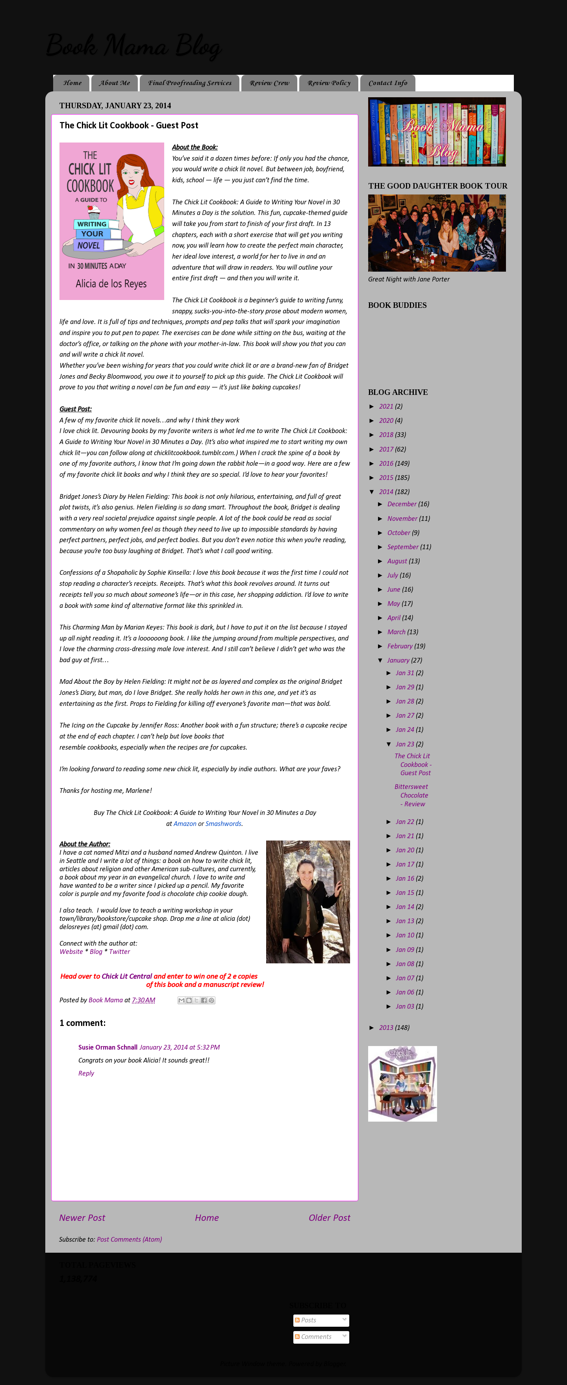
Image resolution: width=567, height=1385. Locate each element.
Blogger (334, 1364)
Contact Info (387, 83)
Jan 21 (406, 836)
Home (72, 83)
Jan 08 (406, 964)
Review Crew (269, 83)
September (403, 547)
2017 (387, 450)
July (393, 576)
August (398, 561)
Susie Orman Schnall (107, 1048)
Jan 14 (406, 907)
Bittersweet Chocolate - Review (411, 795)
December (402, 504)
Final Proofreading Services (189, 83)
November (403, 519)
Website (71, 952)
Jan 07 (406, 978)
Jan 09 (406, 950)
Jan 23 (406, 744)
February (400, 646)
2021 (387, 407)
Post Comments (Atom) (129, 1240)
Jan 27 (406, 716)
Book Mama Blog (133, 44)
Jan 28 (406, 701)
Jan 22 (406, 822)
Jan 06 (406, 992)
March (397, 632)
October (399, 533)
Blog (96, 952)
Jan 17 (406, 864)
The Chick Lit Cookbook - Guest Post (413, 765)
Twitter (119, 952)
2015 (387, 478)
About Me (114, 83)
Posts (305, 1320)
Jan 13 (406, 921)
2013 (387, 1028)
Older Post (329, 1218)
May (394, 604)
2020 (387, 421)
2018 (387, 435)
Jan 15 (406, 893)
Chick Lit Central (127, 977)
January (399, 661)
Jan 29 (406, 687)
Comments (313, 1337)
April (394, 618)
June (394, 590)
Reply (86, 1074)
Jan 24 (406, 730)
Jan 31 (406, 673)
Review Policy (328, 83)
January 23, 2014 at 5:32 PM (180, 1048)
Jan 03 (406, 1007)
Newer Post (82, 1218)
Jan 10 (406, 935)
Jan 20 (406, 850)
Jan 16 (406, 879)
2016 (387, 464)
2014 (387, 492)
